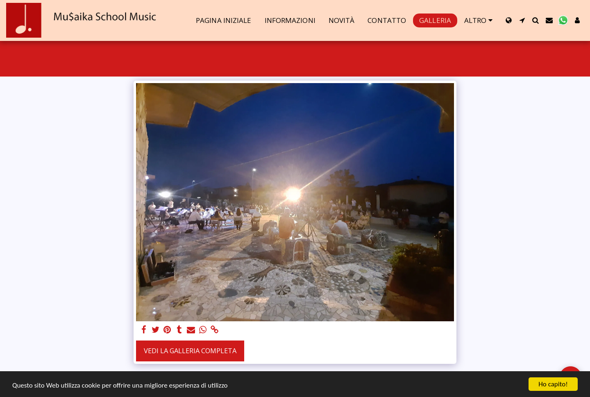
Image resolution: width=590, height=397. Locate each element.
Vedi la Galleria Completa (190, 350)
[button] (522, 20)
